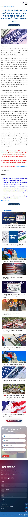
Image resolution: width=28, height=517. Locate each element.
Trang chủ (3, 7)
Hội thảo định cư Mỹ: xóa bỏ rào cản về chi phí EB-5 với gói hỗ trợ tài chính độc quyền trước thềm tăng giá (14, 296)
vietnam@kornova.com (21, 166)
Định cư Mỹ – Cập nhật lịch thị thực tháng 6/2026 (14, 261)
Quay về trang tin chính (14, 420)
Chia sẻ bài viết (5, 201)
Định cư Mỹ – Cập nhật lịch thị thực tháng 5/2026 (14, 364)
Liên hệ (2, 508)
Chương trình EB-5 (4, 504)
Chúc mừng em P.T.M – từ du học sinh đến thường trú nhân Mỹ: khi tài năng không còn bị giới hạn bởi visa (14, 227)
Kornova (3, 150)
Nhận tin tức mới (14, 25)
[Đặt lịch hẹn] (26, 504)
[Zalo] (26, 511)
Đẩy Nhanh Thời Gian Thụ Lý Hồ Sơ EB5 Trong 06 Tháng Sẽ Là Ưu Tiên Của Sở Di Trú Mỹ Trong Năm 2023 (15, 192)
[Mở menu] (26, 3)
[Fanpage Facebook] (26, 507)
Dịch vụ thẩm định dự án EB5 (7, 506)
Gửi (5, 456)
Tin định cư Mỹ (10, 7)
